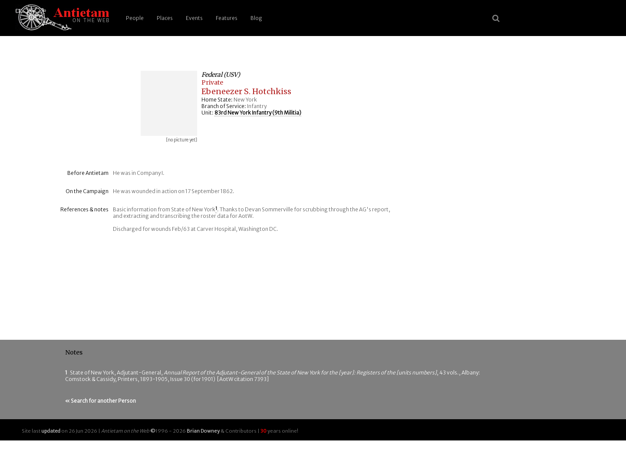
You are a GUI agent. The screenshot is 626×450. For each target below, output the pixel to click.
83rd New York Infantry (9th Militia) (257, 112)
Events (194, 18)
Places (165, 18)
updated (50, 431)
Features (226, 18)
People (135, 18)
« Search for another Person (100, 400)
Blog (256, 18)
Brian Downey (203, 431)
